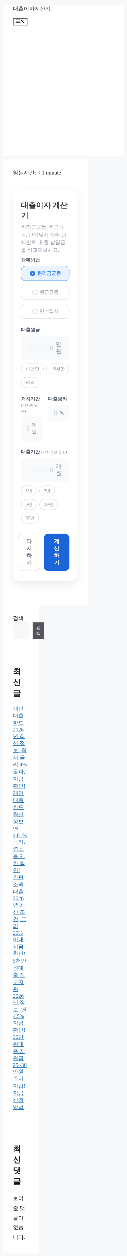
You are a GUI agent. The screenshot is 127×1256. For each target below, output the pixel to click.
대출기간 (44, 451)
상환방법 (30, 260)
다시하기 (29, 551)
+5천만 (58, 368)
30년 (30, 517)
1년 (28, 490)
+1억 (30, 382)
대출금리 (57, 398)
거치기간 (30, 404)
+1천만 (32, 368)
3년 (47, 490)
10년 (48, 504)
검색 (18, 618)
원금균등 (45, 292)
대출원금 (30, 329)
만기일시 (45, 311)
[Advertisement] (63, 92)
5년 (28, 504)
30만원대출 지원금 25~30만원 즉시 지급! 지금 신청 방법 (20, 1072)
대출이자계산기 (32, 9)
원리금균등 (45, 273)
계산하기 (56, 551)
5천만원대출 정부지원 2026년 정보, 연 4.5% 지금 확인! (19, 995)
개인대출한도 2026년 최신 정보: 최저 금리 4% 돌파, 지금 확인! (20, 747)
